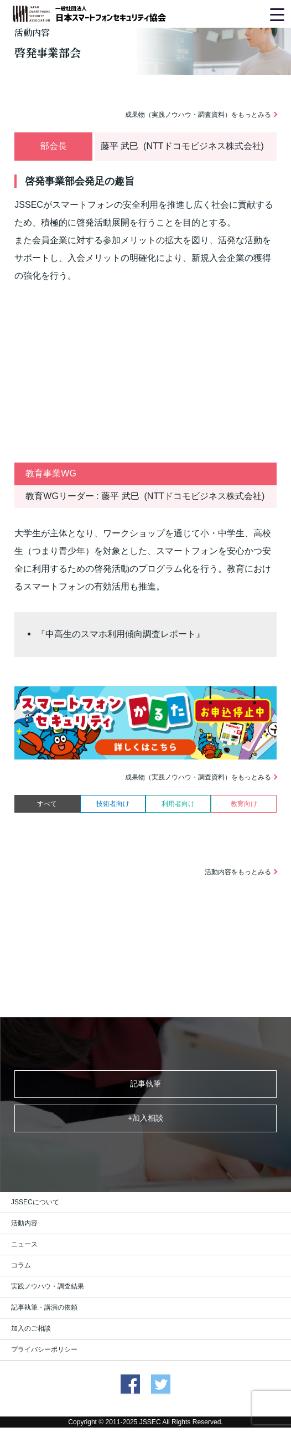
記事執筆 (145, 1083)
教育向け (244, 804)
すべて (47, 804)
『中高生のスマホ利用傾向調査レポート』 (121, 634)
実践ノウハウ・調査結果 (47, 1286)
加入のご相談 (31, 1328)
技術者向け (112, 804)
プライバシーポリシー (44, 1349)
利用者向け (178, 804)
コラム (21, 1265)
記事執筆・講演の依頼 (44, 1307)
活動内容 (24, 1223)
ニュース (24, 1244)
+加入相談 (145, 1117)
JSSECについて (35, 1202)
